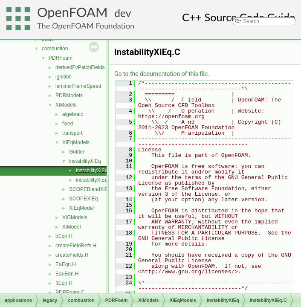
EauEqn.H (67, 274)
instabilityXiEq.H (94, 180)
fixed (67, 124)
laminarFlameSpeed (78, 86)
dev (122, 13)
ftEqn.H (63, 283)
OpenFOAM (72, 12)
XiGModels (74, 217)
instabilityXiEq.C (94, 171)
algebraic (72, 114)
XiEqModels (76, 142)
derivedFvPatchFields (79, 67)
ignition (63, 77)
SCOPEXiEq (83, 199)
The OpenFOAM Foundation (85, 25)
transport (72, 133)
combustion (55, 49)
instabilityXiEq (85, 161)
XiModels (65, 105)
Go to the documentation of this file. (161, 73)
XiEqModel (81, 208)
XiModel (71, 227)
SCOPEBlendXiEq (90, 189)
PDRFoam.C (69, 292)
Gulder (76, 152)
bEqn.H (63, 236)
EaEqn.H (65, 264)
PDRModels (69, 95)
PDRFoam (60, 58)
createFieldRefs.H (75, 246)
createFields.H (71, 255)
